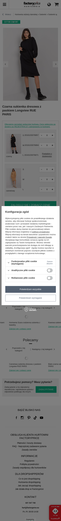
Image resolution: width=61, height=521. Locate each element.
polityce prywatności (40, 232)
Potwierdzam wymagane (30, 298)
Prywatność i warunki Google (39, 237)
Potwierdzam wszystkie (30, 289)
